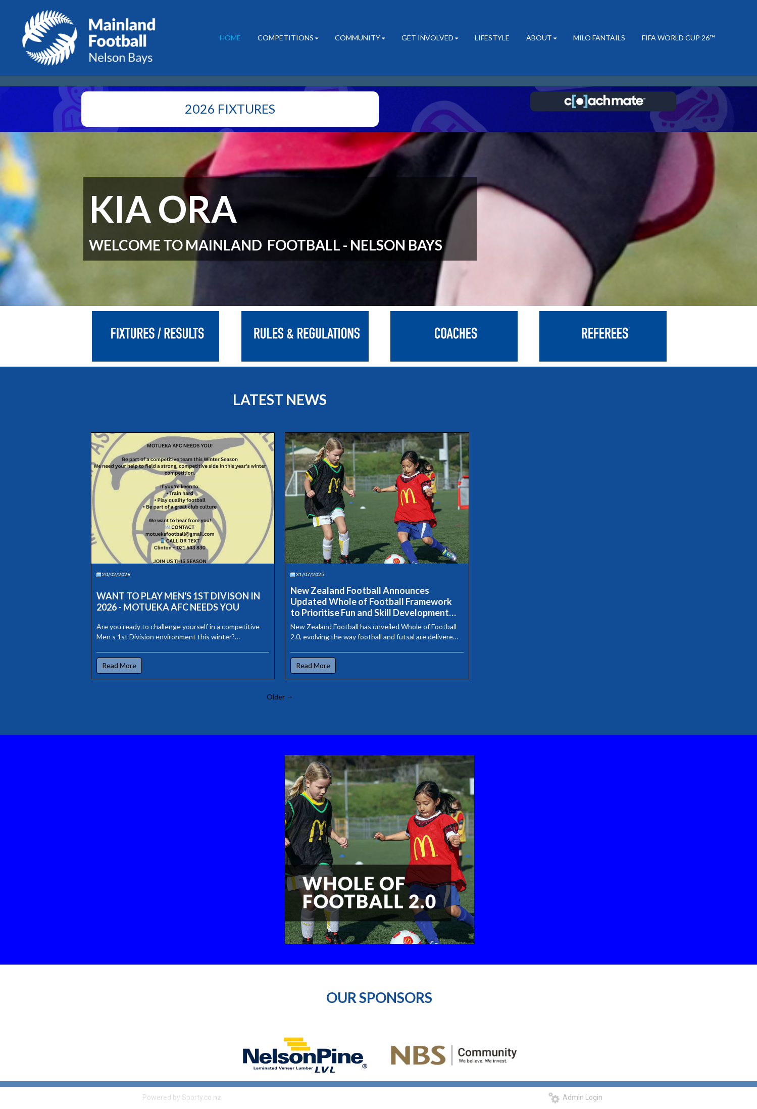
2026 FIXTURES (230, 108)
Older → (280, 696)
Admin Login (575, 1097)
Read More (119, 665)
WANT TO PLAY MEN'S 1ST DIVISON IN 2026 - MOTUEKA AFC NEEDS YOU (178, 601)
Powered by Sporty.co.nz (181, 1097)
